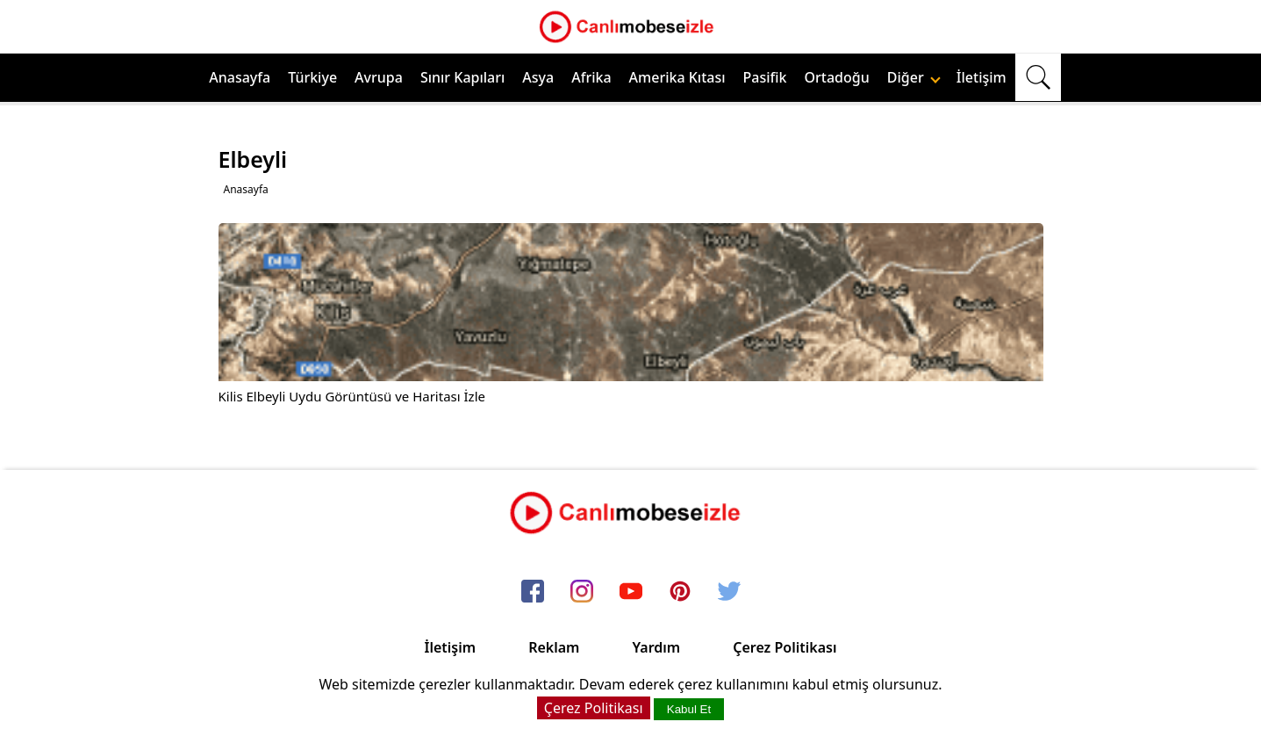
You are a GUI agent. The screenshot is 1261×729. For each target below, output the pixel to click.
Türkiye (312, 77)
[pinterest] (680, 593)
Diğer (914, 77)
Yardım (656, 647)
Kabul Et (689, 709)
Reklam (553, 647)
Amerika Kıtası (677, 77)
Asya (538, 77)
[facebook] (532, 593)
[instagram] (581, 593)
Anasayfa (239, 77)
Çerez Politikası (784, 647)
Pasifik (765, 77)
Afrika (591, 77)
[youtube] (631, 593)
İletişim (981, 77)
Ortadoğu (837, 77)
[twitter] (729, 593)
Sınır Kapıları (462, 77)
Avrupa (379, 77)
